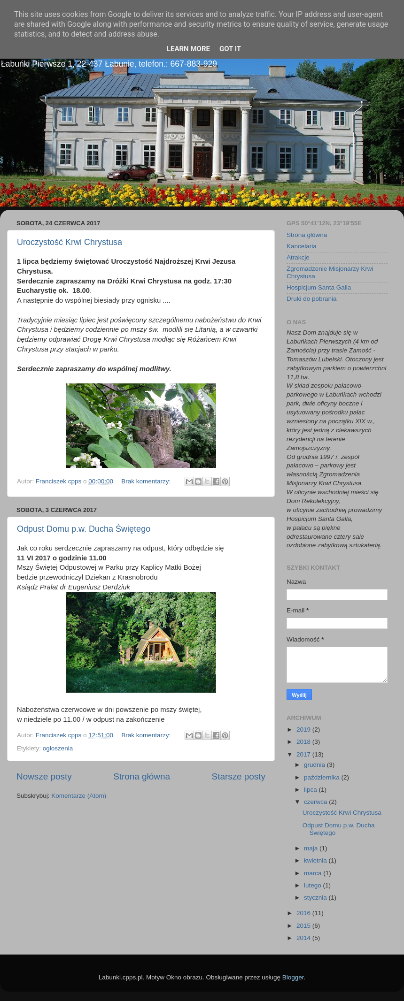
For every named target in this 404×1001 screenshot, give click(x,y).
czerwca (316, 801)
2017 (304, 754)
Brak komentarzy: (146, 481)
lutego (313, 885)
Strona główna (141, 776)
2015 (304, 925)
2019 (304, 729)
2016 (304, 913)
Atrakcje (298, 257)
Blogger (293, 977)
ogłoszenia (58, 748)
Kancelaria (302, 246)
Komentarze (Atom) (78, 795)
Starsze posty (238, 776)
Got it (230, 49)
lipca (311, 789)
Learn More (188, 49)
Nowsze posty (44, 776)
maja (311, 848)
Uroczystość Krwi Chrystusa (69, 242)
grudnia (315, 764)
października (323, 777)
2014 (304, 937)
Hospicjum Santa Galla (319, 287)
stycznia (316, 897)
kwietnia (316, 860)
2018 (304, 741)
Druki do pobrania (312, 298)
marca (313, 873)
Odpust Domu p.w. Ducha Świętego (83, 529)
